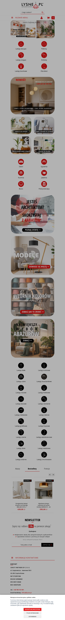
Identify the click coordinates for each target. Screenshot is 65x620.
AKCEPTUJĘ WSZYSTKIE (32, 609)
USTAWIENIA (32, 616)
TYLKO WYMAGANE (32, 613)
